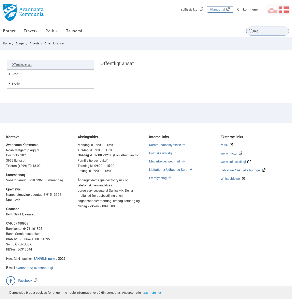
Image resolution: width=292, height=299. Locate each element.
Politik (52, 31)
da (284, 9)
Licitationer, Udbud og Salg (168, 170)
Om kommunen (248, 9)
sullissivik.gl (189, 9)
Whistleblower (231, 179)
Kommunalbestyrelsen (165, 145)
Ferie (15, 74)
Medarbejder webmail (165, 161)
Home (7, 43)
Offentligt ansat (54, 43)
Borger (9, 31)
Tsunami (74, 31)
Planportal (217, 9)
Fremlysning (158, 178)
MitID (224, 145)
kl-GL (272, 9)
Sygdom (17, 83)
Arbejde (34, 43)
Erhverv (31, 31)
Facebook (25, 281)
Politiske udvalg (160, 153)
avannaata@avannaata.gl (34, 268)
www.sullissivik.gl (233, 162)
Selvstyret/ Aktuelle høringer (241, 170)
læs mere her (152, 293)
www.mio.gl (229, 153)
